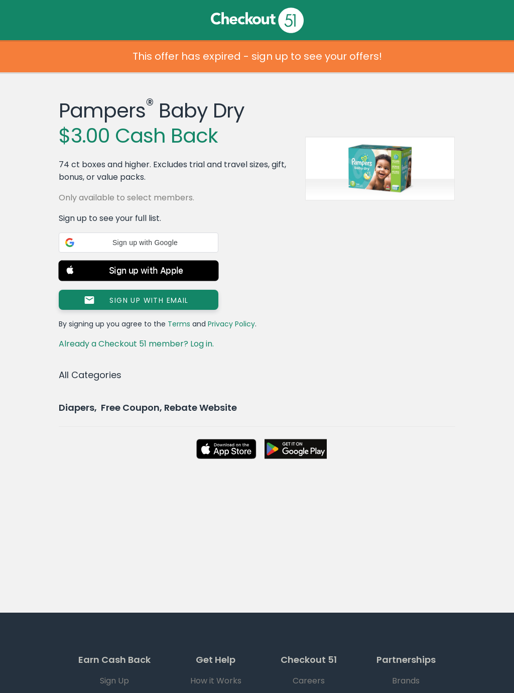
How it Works (215, 680)
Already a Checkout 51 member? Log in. (136, 344)
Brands (406, 680)
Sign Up (114, 680)
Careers (309, 680)
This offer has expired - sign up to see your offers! (257, 56)
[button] (138, 243)
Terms (179, 324)
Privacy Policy (231, 324)
